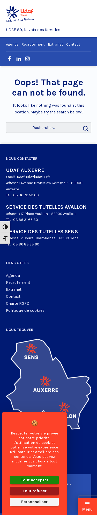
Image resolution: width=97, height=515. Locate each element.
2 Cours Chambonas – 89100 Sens (50, 238)
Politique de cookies (25, 310)
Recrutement (33, 44)
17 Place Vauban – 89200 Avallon (48, 214)
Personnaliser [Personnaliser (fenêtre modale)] (34, 501)
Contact (73, 44)
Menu (87, 509)
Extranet (55, 44)
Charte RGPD (17, 303)
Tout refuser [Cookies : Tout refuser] (35, 490)
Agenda (12, 44)
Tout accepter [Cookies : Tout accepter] (34, 479)
